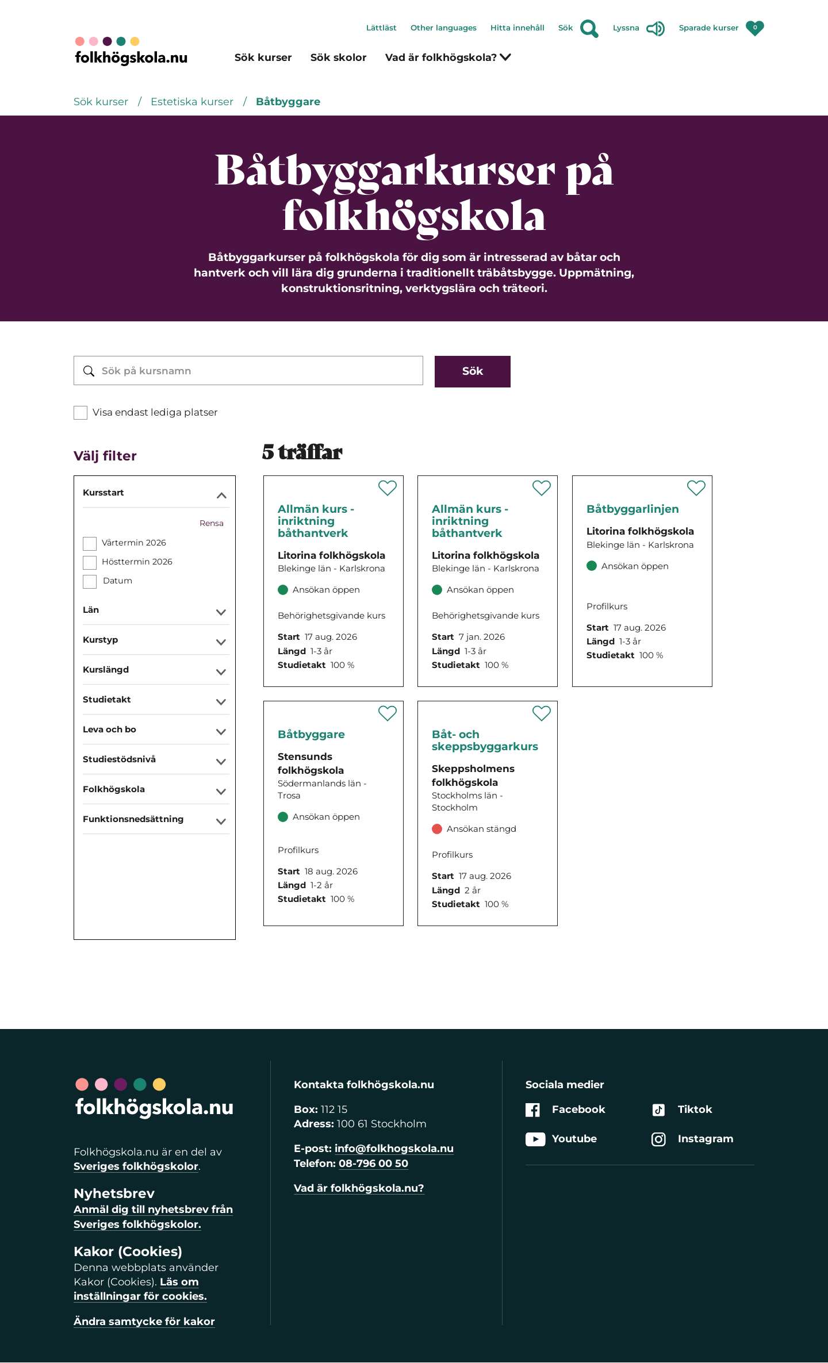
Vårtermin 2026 (134, 542)
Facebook (565, 1110)
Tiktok (681, 1110)
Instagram (692, 1139)
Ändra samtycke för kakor (144, 1321)
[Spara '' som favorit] (387, 488)
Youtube (561, 1139)
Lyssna (639, 29)
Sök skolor (338, 57)
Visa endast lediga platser (155, 412)
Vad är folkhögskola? (448, 57)
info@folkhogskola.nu (394, 1148)
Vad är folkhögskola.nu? (359, 1188)
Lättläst (381, 27)
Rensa (212, 523)
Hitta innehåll (517, 27)
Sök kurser (263, 57)
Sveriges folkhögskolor (136, 1166)
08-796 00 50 (373, 1163)
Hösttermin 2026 (137, 561)
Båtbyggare (288, 101)
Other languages (444, 27)
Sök (578, 29)
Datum (117, 580)
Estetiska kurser (193, 101)
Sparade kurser (722, 25)
